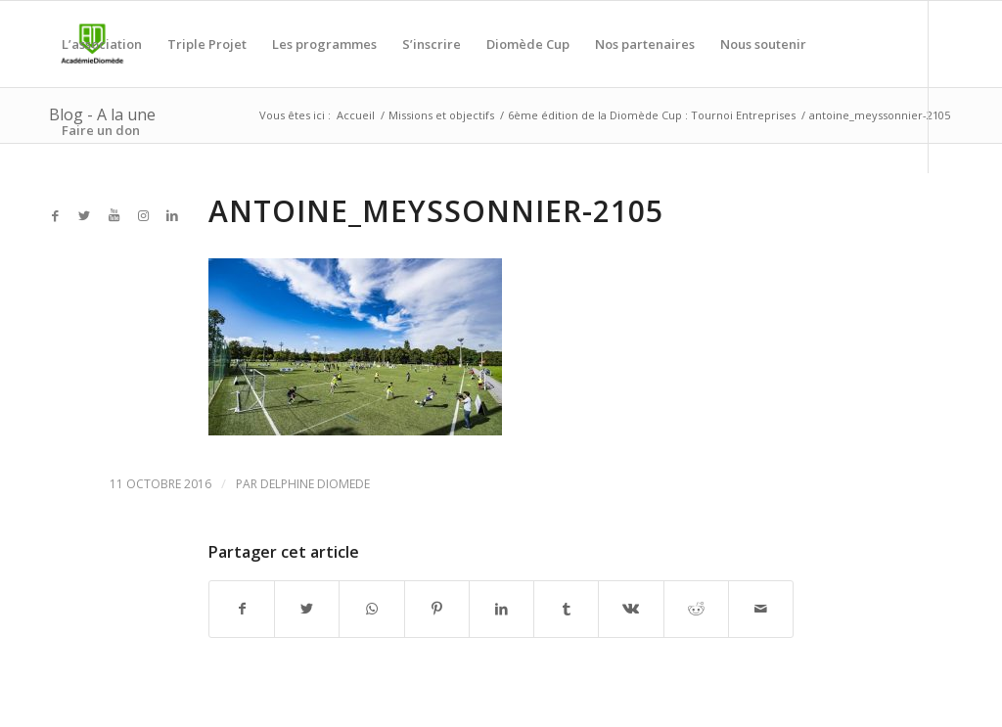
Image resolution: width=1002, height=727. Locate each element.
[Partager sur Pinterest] (437, 608)
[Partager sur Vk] (630, 608)
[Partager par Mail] (761, 608)
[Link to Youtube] (113, 215)
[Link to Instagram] (143, 215)
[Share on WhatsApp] (371, 608)
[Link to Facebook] (54, 215)
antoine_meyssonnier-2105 (435, 211)
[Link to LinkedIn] (172, 215)
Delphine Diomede (315, 484)
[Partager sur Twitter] (307, 608)
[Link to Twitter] (84, 215)
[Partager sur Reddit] (696, 608)
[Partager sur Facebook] (241, 608)
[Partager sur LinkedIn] (501, 608)
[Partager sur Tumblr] (566, 608)
